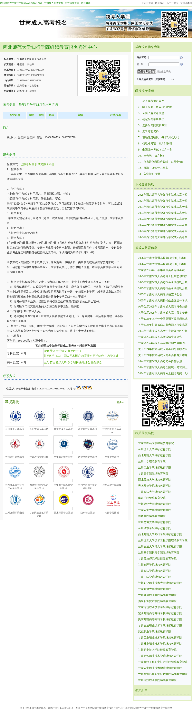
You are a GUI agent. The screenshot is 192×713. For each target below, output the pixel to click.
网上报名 (160, 3)
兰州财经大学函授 (14, 457)
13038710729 (23, 69)
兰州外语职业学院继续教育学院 (157, 595)
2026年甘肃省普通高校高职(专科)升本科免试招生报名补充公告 (162, 258)
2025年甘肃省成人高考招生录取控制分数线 (162, 288)
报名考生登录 (24, 59)
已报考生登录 (29, 164)
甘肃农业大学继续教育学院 (154, 510)
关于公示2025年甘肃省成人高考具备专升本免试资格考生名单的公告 (162, 313)
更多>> (120, 402)
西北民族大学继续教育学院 (154, 479)
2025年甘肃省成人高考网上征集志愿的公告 (162, 276)
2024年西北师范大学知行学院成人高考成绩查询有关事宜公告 (162, 207)
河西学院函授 (112, 512)
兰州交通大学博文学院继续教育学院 (160, 546)
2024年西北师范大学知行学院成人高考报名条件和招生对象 (162, 213)
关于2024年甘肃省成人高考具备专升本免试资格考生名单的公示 (162, 355)
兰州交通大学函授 (39, 429)
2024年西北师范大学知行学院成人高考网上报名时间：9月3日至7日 (162, 219)
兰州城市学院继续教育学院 (154, 528)
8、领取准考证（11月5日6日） (156, 143)
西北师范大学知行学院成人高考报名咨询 (21, 3)
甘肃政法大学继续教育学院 (154, 491)
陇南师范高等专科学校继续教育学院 (160, 619)
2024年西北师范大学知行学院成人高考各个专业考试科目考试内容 (162, 225)
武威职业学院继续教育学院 (154, 631)
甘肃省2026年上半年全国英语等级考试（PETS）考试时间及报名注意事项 (161, 270)
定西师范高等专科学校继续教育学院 (160, 613)
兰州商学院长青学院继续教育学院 (158, 552)
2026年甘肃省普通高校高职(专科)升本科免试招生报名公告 (162, 264)
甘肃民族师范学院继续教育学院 (157, 558)
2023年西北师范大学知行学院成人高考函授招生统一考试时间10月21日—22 (162, 231)
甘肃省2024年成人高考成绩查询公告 (160, 337)
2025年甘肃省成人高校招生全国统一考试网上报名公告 (162, 301)
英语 (52, 350)
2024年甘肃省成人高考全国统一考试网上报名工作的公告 (162, 367)
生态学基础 (111, 355)
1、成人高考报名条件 (151, 101)
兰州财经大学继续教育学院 (154, 504)
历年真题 (86, 3)
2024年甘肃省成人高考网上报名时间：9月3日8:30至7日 (163, 374)
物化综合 (96, 362)
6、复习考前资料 (148, 131)
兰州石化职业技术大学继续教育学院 (160, 582)
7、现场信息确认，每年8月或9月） (159, 137)
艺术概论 (75, 355)
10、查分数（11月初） (151, 155)
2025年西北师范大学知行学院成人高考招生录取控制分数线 (162, 195)
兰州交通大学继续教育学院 (154, 522)
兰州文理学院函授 (14, 512)
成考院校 (22, 85)
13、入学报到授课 (149, 173)
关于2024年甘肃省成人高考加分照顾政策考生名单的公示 (162, 349)
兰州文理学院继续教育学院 (154, 564)
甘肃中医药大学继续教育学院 (156, 443)
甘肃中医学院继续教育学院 (154, 576)
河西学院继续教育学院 (152, 516)
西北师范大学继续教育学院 (154, 455)
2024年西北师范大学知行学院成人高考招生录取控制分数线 (162, 201)
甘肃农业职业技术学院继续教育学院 (160, 668)
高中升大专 (172, 3)
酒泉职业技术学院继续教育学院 (157, 601)
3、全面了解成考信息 (151, 113)
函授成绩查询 (72, 3)
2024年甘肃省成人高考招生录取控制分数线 (162, 331)
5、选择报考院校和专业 (152, 125)
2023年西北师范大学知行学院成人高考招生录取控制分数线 (162, 237)
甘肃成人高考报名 (53, 3)
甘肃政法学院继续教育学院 (154, 570)
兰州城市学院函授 (63, 457)
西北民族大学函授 (87, 457)
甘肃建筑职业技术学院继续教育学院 (160, 607)
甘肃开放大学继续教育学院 (154, 589)
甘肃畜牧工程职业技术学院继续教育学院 (162, 661)
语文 (46, 362)
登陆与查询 (147, 3)
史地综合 (84, 362)
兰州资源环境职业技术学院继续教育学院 (162, 674)
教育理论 (86, 355)
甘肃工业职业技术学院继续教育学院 (160, 637)
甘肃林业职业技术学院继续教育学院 (160, 643)
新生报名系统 (39, 59)
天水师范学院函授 (63, 512)
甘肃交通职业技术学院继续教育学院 (160, 625)
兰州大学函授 (112, 457)
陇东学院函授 (88, 512)
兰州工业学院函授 (111, 484)
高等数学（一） (77, 350)
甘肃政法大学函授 (39, 457)
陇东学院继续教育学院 (152, 497)
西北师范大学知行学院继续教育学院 (160, 534)
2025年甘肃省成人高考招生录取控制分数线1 (162, 282)
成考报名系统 (46, 164)
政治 (46, 350)
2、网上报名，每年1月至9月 (155, 107)
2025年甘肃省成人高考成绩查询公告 (160, 294)
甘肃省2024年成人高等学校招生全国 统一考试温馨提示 (163, 343)
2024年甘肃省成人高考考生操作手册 (160, 361)
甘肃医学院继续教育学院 (153, 473)
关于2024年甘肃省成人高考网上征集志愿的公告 (162, 325)
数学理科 (73, 362)
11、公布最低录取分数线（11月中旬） (161, 161)
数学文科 (61, 362)
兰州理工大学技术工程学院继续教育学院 (162, 540)
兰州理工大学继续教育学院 (154, 449)
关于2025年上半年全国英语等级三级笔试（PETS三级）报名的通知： (162, 319)
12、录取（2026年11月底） (154, 167)
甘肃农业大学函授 (63, 429)
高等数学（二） (53, 355)
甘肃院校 (34, 85)
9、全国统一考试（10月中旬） (156, 149)
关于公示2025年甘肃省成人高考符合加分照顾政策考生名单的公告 (162, 307)
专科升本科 (186, 3)
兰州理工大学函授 (14, 429)
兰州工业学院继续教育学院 (154, 467)
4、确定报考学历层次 (151, 119)
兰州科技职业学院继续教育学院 (157, 680)
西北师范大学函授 (87, 429)
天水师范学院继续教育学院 (154, 485)
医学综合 (98, 355)
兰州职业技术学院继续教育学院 (157, 649)
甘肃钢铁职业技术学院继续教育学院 (160, 655)
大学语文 (61, 350)
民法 (66, 355)
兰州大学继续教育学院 (152, 461)
